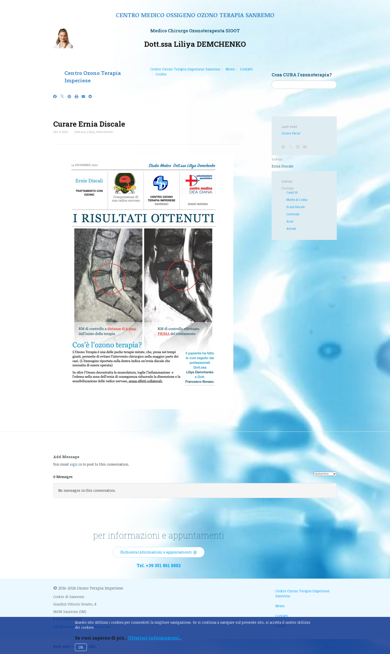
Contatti (246, 69)
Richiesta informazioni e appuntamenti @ (158, 552)
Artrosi (291, 228)
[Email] (83, 96)
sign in (76, 464)
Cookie (161, 74)
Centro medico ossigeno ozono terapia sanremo (195, 15)
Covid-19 (292, 192)
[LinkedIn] (297, 146)
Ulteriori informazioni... (155, 638)
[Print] (76, 96)
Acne (290, 221)
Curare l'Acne (291, 133)
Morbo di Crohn (297, 200)
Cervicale (293, 214)
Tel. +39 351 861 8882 (159, 565)
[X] (62, 96)
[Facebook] (55, 96)
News (230, 69)
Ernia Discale (282, 166)
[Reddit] (90, 96)
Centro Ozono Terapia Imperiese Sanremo (185, 69)
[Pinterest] (69, 96)
